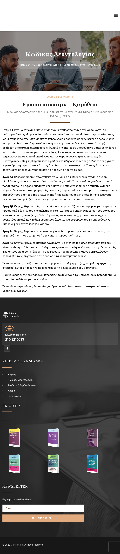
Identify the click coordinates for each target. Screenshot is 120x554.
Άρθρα (11, 390)
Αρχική (12, 374)
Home (23, 64)
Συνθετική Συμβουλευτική (22, 385)
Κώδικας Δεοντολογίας (45, 64)
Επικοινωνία (14, 396)
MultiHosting (17, 544)
